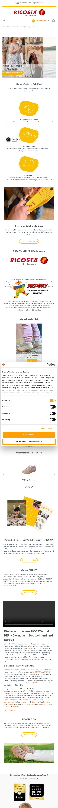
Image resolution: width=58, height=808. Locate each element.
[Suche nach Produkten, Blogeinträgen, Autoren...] (27, 26)
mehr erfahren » (9, 710)
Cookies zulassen (29, 435)
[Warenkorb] (53, 21)
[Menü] (4, 21)
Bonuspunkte (41, 21)
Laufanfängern (38, 670)
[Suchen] (54, 26)
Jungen (40, 648)
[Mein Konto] (48, 21)
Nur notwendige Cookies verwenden (29, 441)
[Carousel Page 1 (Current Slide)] (25, 76)
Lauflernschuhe (9, 702)
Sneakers (10, 704)
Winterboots (45, 704)
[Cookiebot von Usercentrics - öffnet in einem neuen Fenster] (47, 364)
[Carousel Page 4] (32, 76)
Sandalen (23, 702)
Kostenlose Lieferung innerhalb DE (31, 3)
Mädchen (31, 648)
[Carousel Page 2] (27, 76)
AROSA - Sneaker (29, 480)
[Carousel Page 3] (30, 76)
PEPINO (47, 672)
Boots (34, 702)
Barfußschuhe (28, 704)
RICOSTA (38, 672)
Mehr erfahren (29, 592)
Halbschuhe (47, 702)
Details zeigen (46, 428)
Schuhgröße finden (29, 241)
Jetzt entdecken (29, 560)
